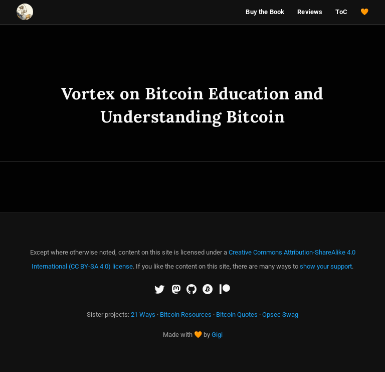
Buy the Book (265, 12)
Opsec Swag (280, 314)
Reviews (309, 12)
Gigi (217, 334)
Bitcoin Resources (186, 314)
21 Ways (143, 314)
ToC (341, 12)
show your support (326, 266)
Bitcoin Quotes (237, 314)
